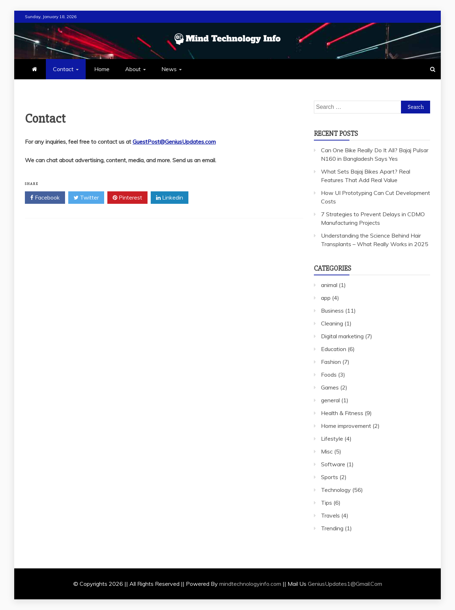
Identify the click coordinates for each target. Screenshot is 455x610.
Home (101, 69)
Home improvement (346, 425)
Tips (326, 502)
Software (333, 464)
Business (332, 310)
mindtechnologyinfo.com (250, 583)
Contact (63, 69)
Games (330, 387)
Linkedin (169, 198)
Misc (327, 451)
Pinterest (127, 198)
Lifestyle (332, 438)
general (330, 400)
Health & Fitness (342, 413)
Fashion (331, 361)
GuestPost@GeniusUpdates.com (174, 141)
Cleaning (332, 323)
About (133, 69)
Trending (332, 528)
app (326, 297)
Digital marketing (342, 336)
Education (333, 348)
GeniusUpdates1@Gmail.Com (345, 583)
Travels (330, 515)
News (169, 69)
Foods (329, 374)
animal (329, 284)
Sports (329, 477)
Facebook (45, 198)
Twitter (86, 198)
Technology (336, 489)
